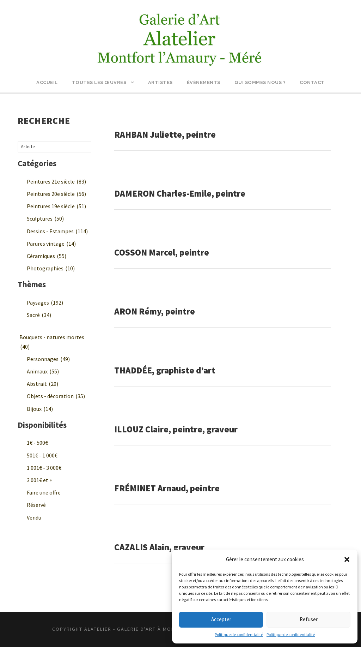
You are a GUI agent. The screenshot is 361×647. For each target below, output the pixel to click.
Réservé (36, 504)
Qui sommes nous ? (260, 82)
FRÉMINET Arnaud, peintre (167, 488)
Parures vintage (51, 243)
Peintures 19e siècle (56, 206)
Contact (312, 82)
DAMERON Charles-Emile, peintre (179, 193)
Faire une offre (44, 492)
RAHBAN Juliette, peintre (165, 134)
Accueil (47, 82)
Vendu (34, 517)
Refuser (309, 619)
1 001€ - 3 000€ (44, 467)
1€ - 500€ (37, 442)
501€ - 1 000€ (42, 455)
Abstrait (42, 383)
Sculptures (45, 218)
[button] (346, 559)
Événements (203, 82)
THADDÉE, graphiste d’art (164, 370)
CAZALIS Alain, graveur (159, 547)
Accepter (221, 619)
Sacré (39, 314)
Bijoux (40, 408)
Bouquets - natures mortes (51, 342)
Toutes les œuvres (99, 82)
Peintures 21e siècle (56, 181)
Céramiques (46, 255)
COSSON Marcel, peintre (161, 252)
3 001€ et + (40, 480)
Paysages (45, 302)
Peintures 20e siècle (56, 193)
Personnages (48, 359)
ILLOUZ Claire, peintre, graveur (176, 429)
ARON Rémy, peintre (154, 311)
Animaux (43, 371)
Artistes (160, 82)
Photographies (51, 268)
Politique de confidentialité (239, 634)
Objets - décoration (56, 396)
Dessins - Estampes (57, 231)
